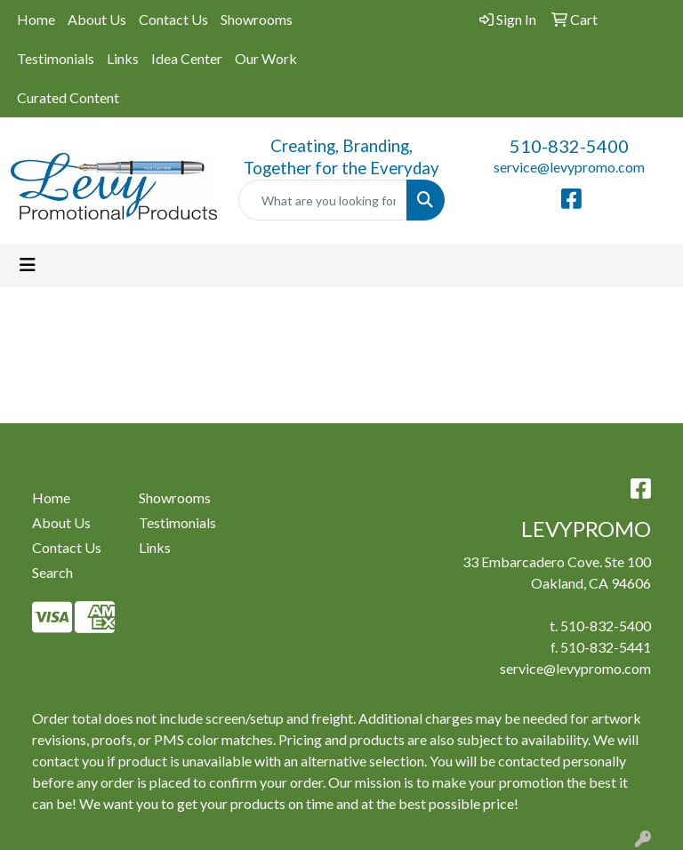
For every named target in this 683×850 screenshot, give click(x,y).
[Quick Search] (322, 200)
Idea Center (186, 58)
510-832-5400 (569, 145)
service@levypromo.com (569, 166)
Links (123, 58)
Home (36, 19)
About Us (97, 19)
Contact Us (173, 19)
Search (52, 572)
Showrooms (257, 19)
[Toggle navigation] (27, 264)
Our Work (266, 58)
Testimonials (55, 58)
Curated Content (68, 97)
